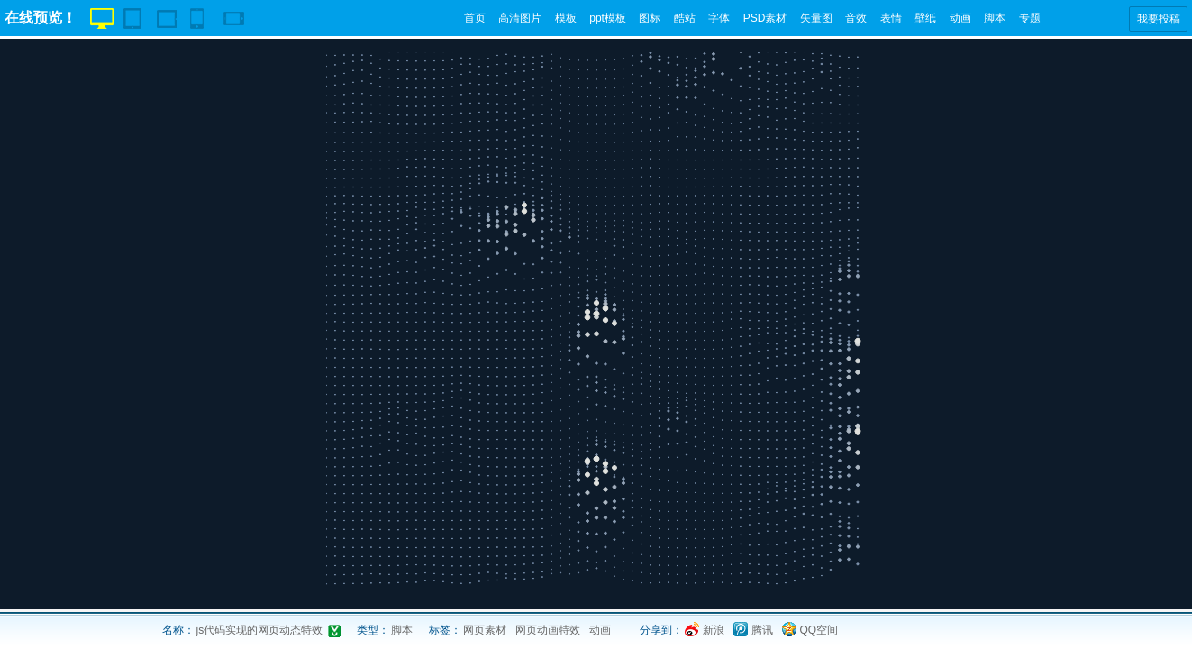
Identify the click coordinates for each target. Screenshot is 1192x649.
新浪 (713, 630)
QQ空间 (819, 630)
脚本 (994, 18)
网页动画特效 (547, 630)
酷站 (685, 18)
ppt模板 (607, 18)
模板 (566, 18)
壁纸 (925, 18)
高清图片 (519, 18)
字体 (719, 18)
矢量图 (816, 18)
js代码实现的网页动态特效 (259, 630)
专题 (1030, 18)
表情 (891, 18)
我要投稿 (1158, 19)
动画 (960, 18)
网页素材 (484, 630)
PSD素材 (765, 18)
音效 (856, 18)
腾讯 (762, 630)
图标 (649, 18)
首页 (475, 18)
